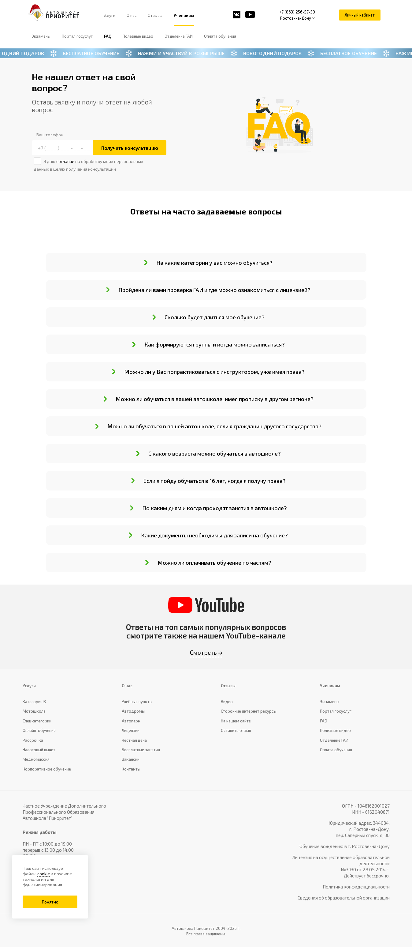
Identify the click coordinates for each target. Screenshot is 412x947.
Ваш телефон (49, 134)
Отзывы (155, 15)
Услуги (109, 15)
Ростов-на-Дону (295, 18)
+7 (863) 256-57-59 (297, 11)
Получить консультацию (129, 148)
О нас (131, 15)
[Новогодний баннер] (206, 53)
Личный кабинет (360, 15)
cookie (43, 873)
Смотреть (203, 652)
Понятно (50, 902)
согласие (65, 161)
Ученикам (184, 15)
